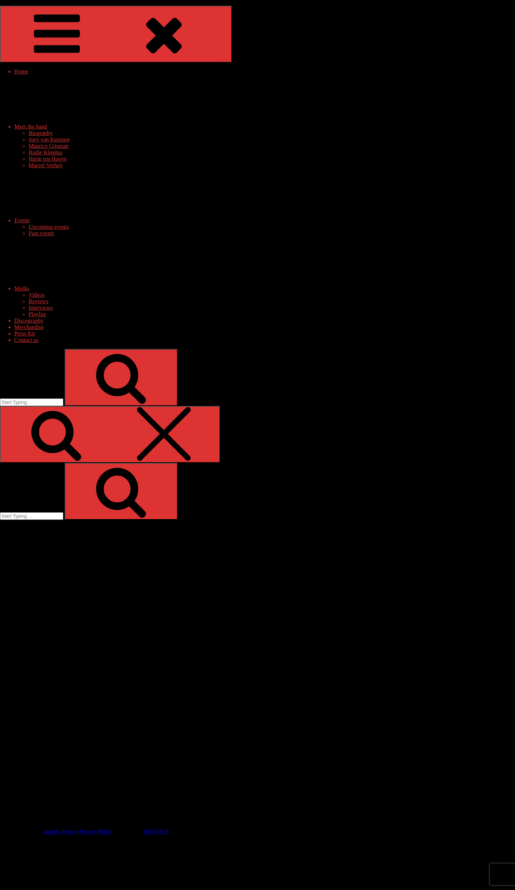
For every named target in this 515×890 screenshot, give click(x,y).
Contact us (26, 340)
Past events (41, 233)
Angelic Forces (60, 831)
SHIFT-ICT (156, 831)
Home (21, 71)
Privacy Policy (96, 831)
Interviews (41, 308)
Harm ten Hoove (48, 159)
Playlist (37, 314)
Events (75, 220)
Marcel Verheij (46, 165)
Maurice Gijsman (49, 146)
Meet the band (84, 127)
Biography (41, 133)
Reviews (38, 301)
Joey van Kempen (49, 139)
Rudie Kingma (45, 152)
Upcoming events (49, 227)
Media (75, 288)
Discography (29, 321)
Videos (36, 295)
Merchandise (29, 327)
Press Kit (24, 333)
